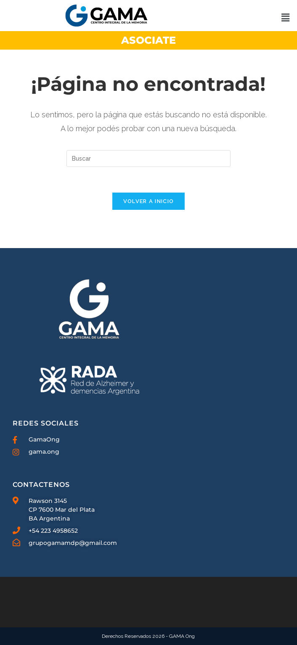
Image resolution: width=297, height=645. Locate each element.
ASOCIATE (148, 40)
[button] (285, 17)
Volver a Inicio (148, 201)
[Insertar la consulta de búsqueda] (148, 158)
